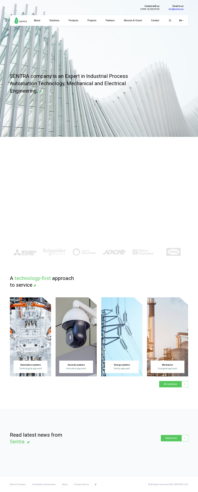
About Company (18, 484)
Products (73, 20)
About (37, 20)
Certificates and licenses (44, 484)
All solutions (170, 384)
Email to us (178, 6)
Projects (91, 20)
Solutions (54, 20)
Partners (110, 20)
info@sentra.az (176, 9)
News (64, 484)
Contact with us (152, 6)
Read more (171, 438)
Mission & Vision (133, 20)
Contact (155, 20)
